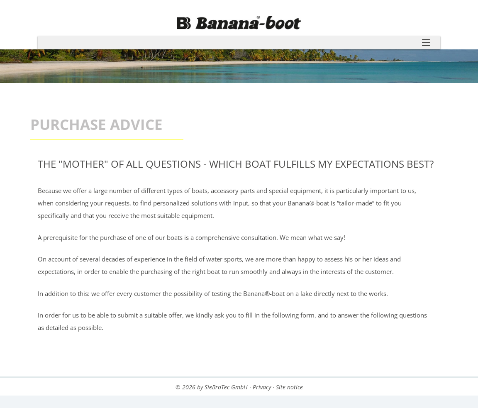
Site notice (289, 387)
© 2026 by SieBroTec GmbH (212, 387)
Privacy (262, 387)
